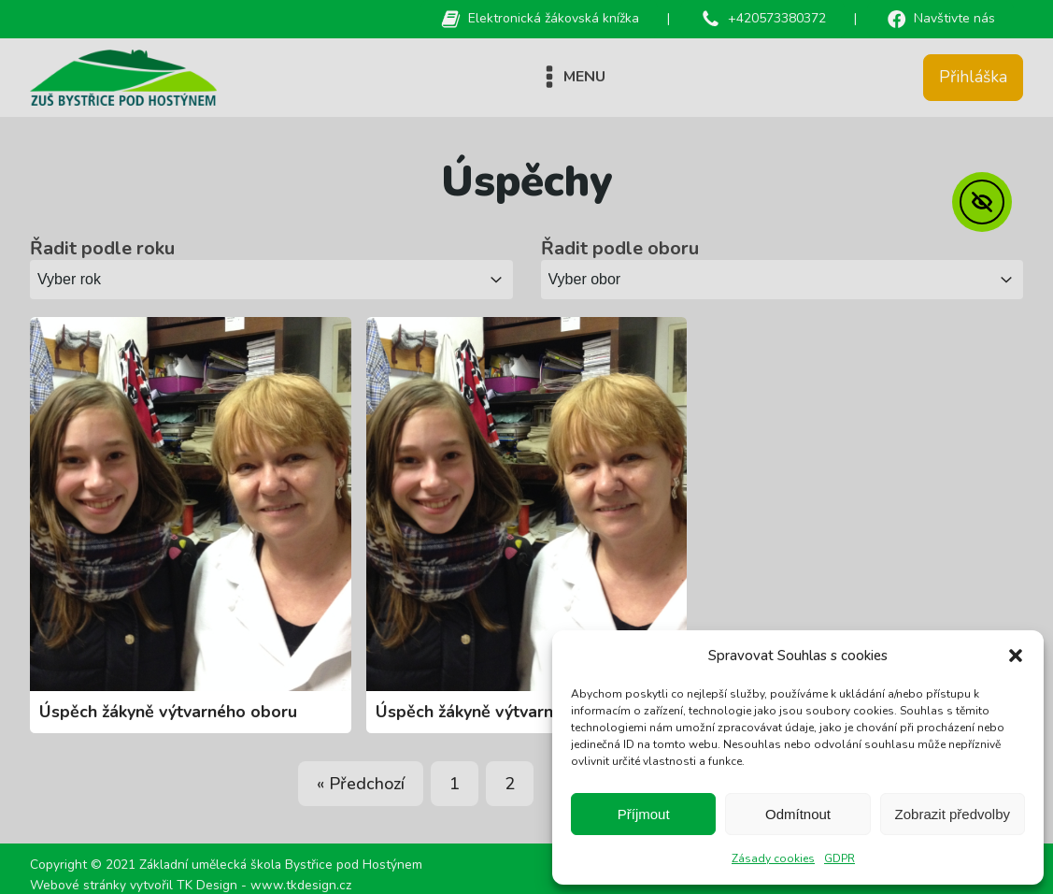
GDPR (839, 858)
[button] (1015, 655)
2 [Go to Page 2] (510, 783)
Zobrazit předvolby (952, 814)
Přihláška (973, 76)
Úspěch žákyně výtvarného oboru (168, 711)
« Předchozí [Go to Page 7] (361, 783)
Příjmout (644, 814)
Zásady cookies (773, 858)
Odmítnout (798, 814)
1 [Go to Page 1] (454, 783)
